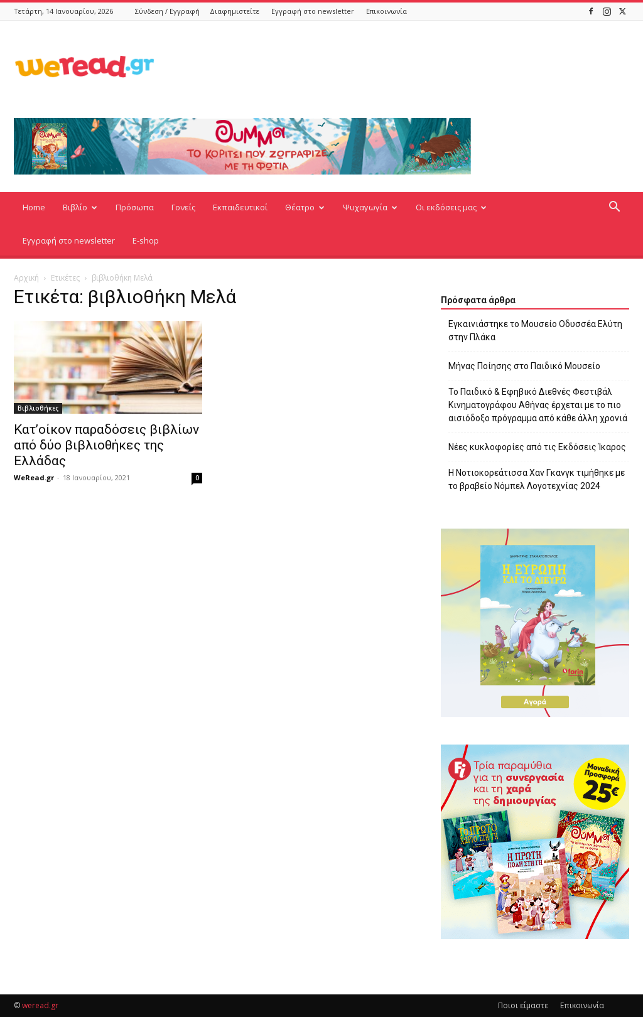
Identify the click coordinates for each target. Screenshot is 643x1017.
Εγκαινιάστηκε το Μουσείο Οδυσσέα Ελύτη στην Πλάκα (535, 330)
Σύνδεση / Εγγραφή (167, 11)
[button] (614, 208)
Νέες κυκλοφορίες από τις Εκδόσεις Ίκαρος (537, 447)
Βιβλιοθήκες (38, 408)
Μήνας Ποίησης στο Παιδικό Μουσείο (524, 366)
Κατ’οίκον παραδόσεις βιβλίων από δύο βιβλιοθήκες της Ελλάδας (106, 445)
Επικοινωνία (386, 11)
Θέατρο (305, 207)
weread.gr (40, 1005)
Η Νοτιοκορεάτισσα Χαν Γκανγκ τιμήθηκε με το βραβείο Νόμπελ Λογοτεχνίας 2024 (536, 479)
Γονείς (183, 207)
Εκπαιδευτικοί (240, 207)
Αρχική (26, 277)
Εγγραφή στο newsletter (312, 11)
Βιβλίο (80, 207)
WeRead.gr (34, 477)
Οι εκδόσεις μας (451, 207)
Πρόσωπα (135, 207)
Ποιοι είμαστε (523, 1005)
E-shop (145, 240)
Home (34, 207)
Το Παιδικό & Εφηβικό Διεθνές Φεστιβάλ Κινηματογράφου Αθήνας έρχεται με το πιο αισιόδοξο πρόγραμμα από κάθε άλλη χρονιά (537, 405)
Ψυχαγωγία (370, 207)
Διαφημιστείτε (234, 11)
